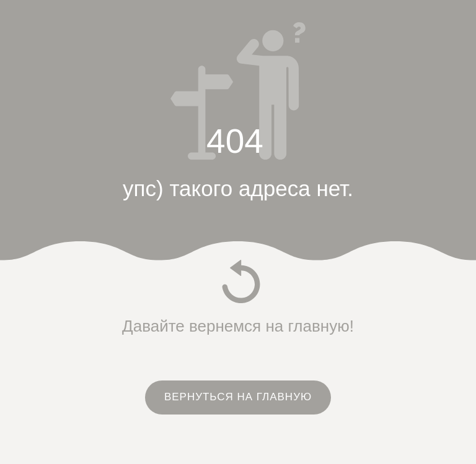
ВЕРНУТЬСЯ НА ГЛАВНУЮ (238, 397)
